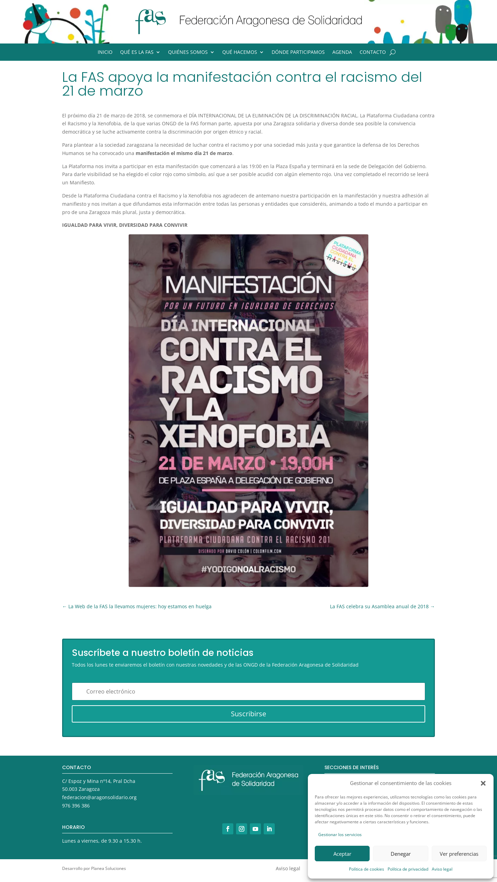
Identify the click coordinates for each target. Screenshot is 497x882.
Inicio (105, 52)
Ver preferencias (459, 853)
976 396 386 (76, 805)
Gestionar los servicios (340, 834)
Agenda (342, 52)
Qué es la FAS (137, 52)
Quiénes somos (188, 52)
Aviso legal (442, 869)
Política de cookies (366, 869)
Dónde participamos (298, 52)
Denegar (401, 853)
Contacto (373, 52)
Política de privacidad (408, 869)
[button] (483, 783)
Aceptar (342, 853)
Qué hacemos (239, 52)
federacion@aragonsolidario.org (99, 797)
